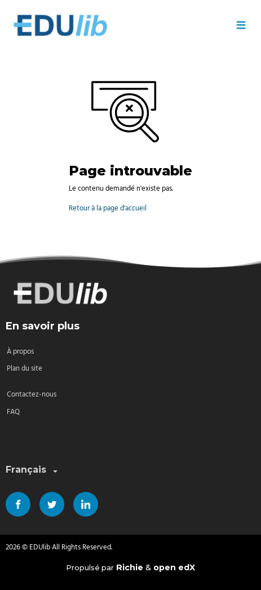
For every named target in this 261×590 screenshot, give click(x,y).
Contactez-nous (31, 394)
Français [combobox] (33, 470)
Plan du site (24, 368)
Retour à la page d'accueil (108, 208)
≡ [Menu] (241, 25)
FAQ (13, 412)
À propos (20, 351)
